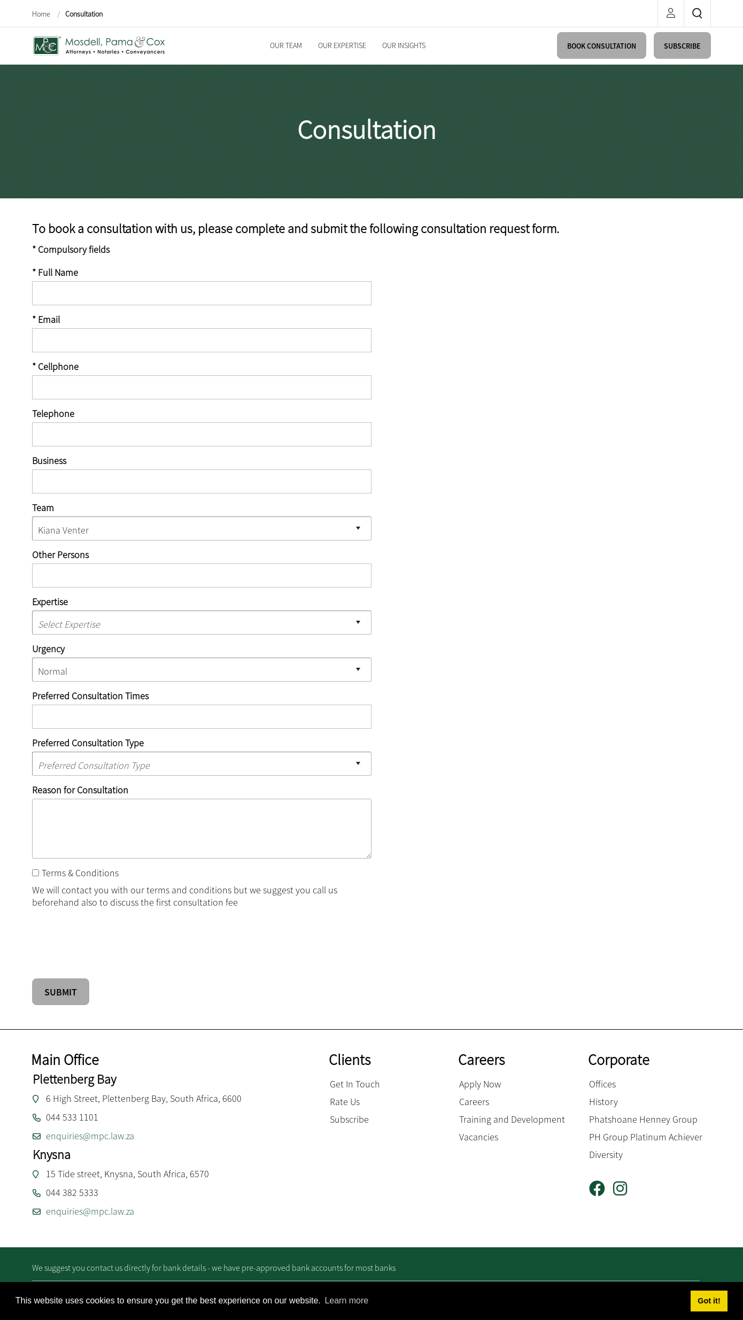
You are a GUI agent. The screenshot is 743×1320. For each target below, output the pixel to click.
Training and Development (512, 1119)
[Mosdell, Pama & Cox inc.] (99, 44)
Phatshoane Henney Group (643, 1119)
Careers (474, 1101)
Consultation (84, 14)
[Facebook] (601, 1189)
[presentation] (113, 937)
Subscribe (349, 1119)
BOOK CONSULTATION (601, 46)
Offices (602, 1084)
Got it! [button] (709, 1300)
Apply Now (480, 1084)
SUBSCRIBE (682, 46)
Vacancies (478, 1137)
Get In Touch (355, 1084)
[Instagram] (624, 1189)
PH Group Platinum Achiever (645, 1137)
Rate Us (345, 1101)
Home (42, 14)
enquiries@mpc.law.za (90, 1136)
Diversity (606, 1154)
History (603, 1101)
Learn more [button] (346, 1300)
